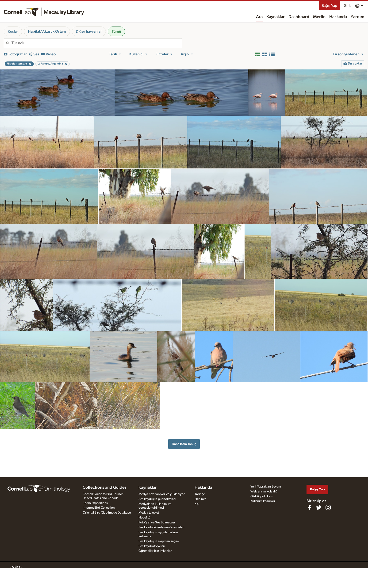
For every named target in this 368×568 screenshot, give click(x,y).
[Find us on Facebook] (309, 507)
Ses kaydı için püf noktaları (157, 499)
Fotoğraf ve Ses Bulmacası (156, 522)
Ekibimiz (200, 499)
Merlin (319, 17)
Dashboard (298, 17)
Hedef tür (145, 517)
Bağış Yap (329, 6)
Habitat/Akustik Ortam (47, 31)
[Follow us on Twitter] (319, 507)
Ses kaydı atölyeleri (151, 546)
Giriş (347, 6)
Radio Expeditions (95, 503)
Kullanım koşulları (262, 501)
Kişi (197, 504)
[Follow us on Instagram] (328, 507)
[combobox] (97, 43)
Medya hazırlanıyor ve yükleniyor (161, 494)
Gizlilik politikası (261, 496)
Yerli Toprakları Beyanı (265, 486)
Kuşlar (13, 31)
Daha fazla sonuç (184, 444)
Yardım (357, 17)
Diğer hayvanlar (89, 31)
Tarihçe (200, 494)
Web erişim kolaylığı (264, 491)
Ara (259, 17)
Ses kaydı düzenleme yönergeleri (161, 527)
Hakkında (338, 17)
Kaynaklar (275, 17)
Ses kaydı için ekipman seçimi (158, 541)
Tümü (116, 31)
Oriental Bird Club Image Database (107, 512)
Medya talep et (148, 512)
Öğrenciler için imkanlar (155, 551)
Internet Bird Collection (99, 507)
